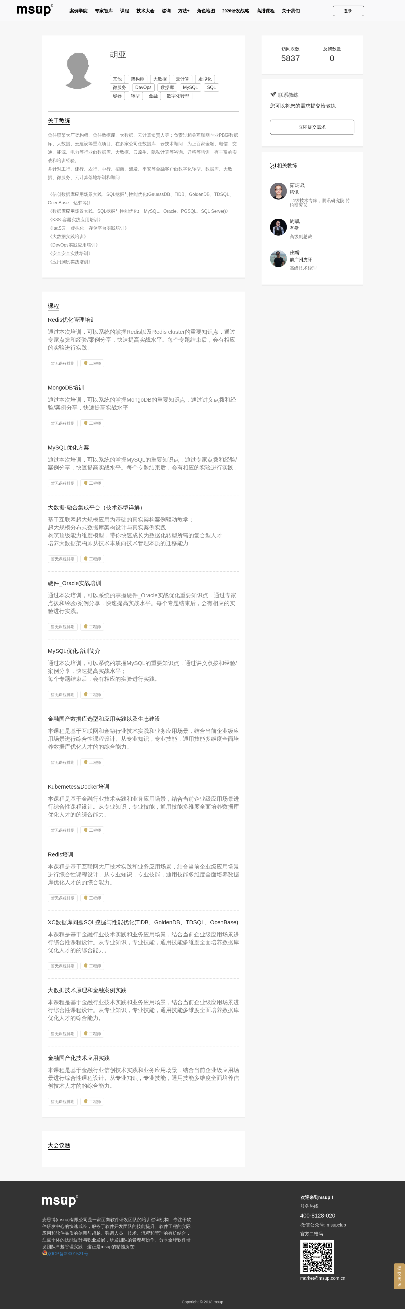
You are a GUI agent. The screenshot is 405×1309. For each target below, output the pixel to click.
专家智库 (104, 12)
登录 (348, 11)
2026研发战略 (235, 12)
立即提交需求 (312, 127)
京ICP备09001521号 (65, 1253)
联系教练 (288, 95)
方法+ (184, 12)
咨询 (166, 12)
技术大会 (145, 12)
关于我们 (291, 12)
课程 (124, 12)
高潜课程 (265, 12)
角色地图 (206, 12)
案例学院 (78, 12)
